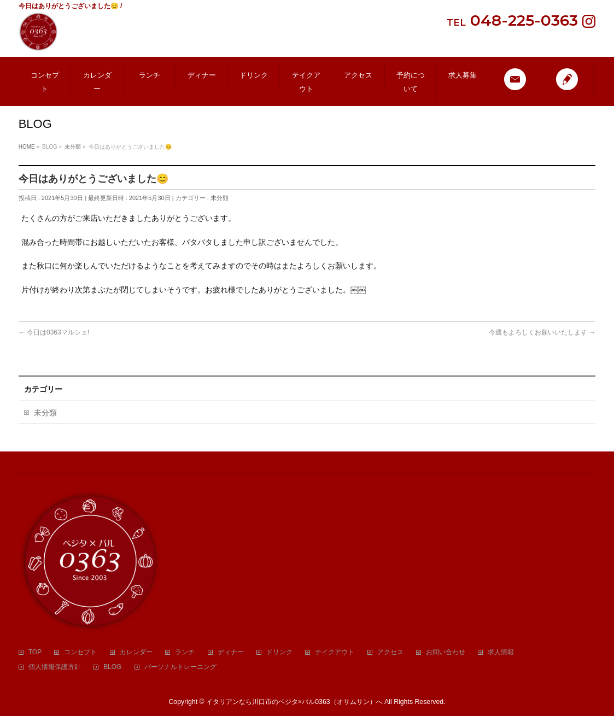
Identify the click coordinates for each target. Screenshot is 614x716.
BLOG (112, 667)
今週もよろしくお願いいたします (542, 332)
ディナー (231, 652)
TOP (35, 652)
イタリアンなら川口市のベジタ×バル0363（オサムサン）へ (294, 702)
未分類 (219, 198)
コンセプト (80, 652)
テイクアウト (334, 652)
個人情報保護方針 (54, 667)
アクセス (390, 652)
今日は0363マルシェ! (54, 332)
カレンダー (136, 652)
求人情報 (501, 652)
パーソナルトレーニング (180, 667)
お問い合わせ (445, 652)
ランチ (185, 652)
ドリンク (279, 652)
